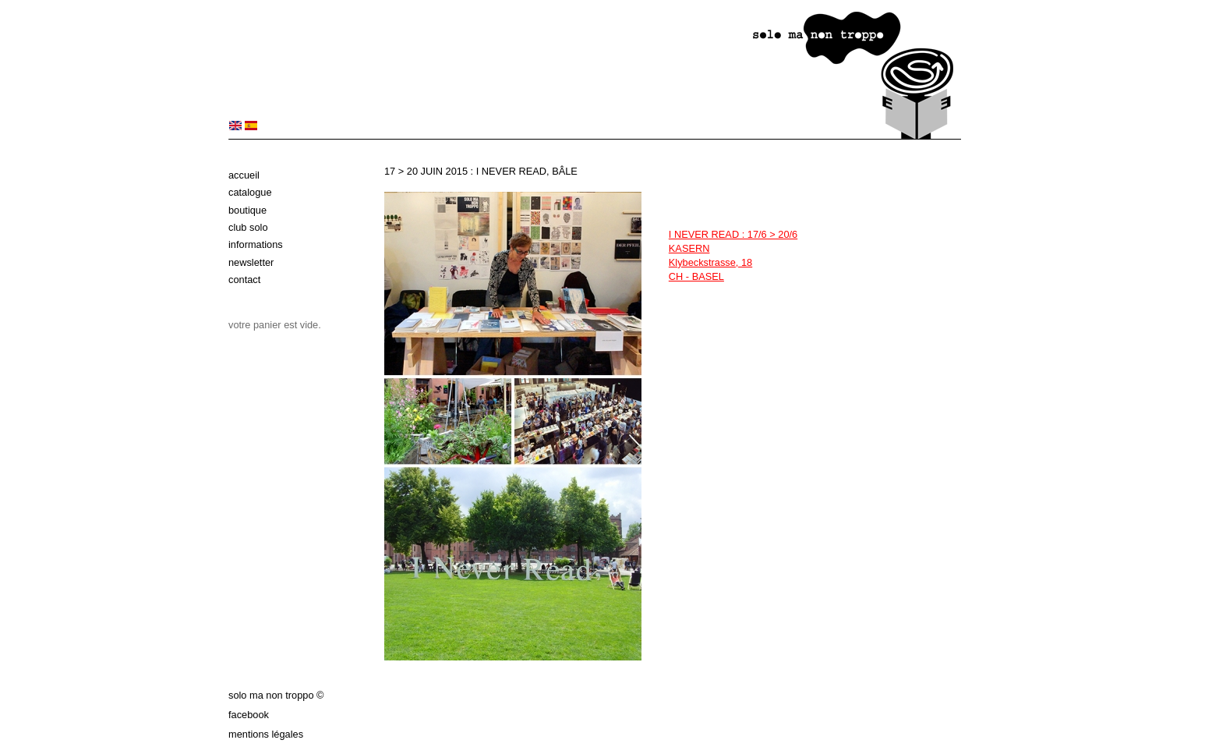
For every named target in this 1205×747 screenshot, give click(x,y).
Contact (244, 279)
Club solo (248, 227)
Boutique (247, 210)
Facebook (248, 714)
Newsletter (251, 262)
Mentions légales (265, 734)
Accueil (244, 175)
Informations (255, 244)
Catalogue (250, 192)
